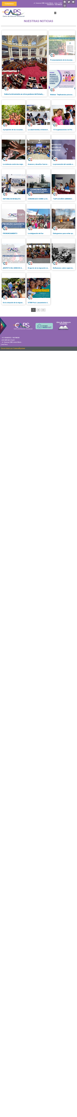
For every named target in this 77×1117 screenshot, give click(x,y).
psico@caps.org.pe (8, 340)
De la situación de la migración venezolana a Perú (21, 303)
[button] (55, 13)
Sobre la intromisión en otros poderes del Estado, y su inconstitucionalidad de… (35, 94)
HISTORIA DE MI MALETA (12, 199)
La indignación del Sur (36, 233)
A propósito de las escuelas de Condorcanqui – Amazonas (24, 130)
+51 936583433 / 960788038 (54, 4)
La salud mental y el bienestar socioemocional (44, 130)
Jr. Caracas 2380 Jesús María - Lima (46, 3)
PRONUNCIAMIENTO (10, 233)
